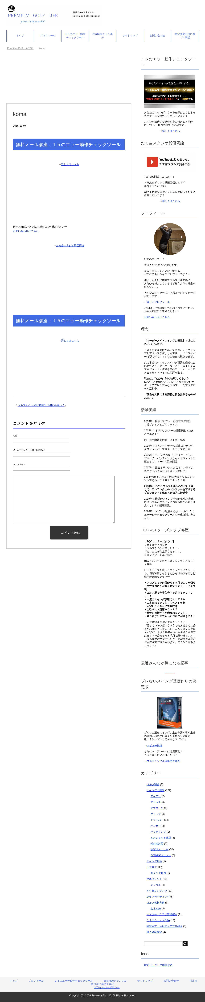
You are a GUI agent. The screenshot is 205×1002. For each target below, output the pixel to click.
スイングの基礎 (155, 790)
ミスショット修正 (161, 837)
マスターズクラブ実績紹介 (162, 914)
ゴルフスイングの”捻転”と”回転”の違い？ (41, 405)
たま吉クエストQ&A (158, 920)
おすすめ (156, 908)
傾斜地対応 (157, 843)
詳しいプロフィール (158, 302)
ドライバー (157, 820)
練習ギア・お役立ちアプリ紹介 (164, 926)
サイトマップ (130, 35)
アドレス (156, 802)
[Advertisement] (68, 79)
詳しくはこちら (70, 164)
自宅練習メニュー (161, 855)
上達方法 (152, 867)
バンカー (156, 825)
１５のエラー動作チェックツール (75, 36)
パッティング (158, 831)
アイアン (156, 796)
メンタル (156, 885)
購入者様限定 (154, 932)
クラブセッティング (158, 896)
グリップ (156, 814)
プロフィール (47, 35)
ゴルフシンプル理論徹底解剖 (163, 761)
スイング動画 (154, 861)
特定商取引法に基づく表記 (185, 36)
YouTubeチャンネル (102, 36)
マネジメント (154, 879)
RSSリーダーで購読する (158, 965)
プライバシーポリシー (107, 987)
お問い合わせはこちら (26, 231)
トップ (20, 35)
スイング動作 (158, 873)
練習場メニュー (159, 849)
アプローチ (157, 808)
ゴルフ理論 (153, 784)
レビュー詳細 (154, 745)
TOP (20, 48)
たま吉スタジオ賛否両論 (70, 245)
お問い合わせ (157, 35)
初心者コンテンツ (157, 890)
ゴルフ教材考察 (155, 902)
